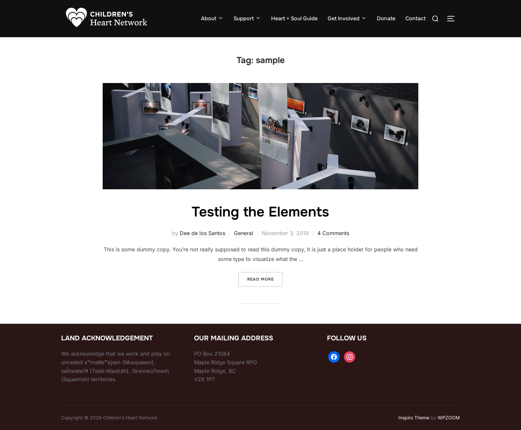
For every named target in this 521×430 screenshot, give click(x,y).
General (243, 233)
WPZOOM (449, 417)
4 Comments (333, 233)
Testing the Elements (260, 212)
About (212, 18)
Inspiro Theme (413, 417)
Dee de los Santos (202, 233)
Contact (415, 18)
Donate (386, 18)
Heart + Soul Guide (294, 18)
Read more (265, 278)
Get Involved (347, 18)
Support (247, 18)
